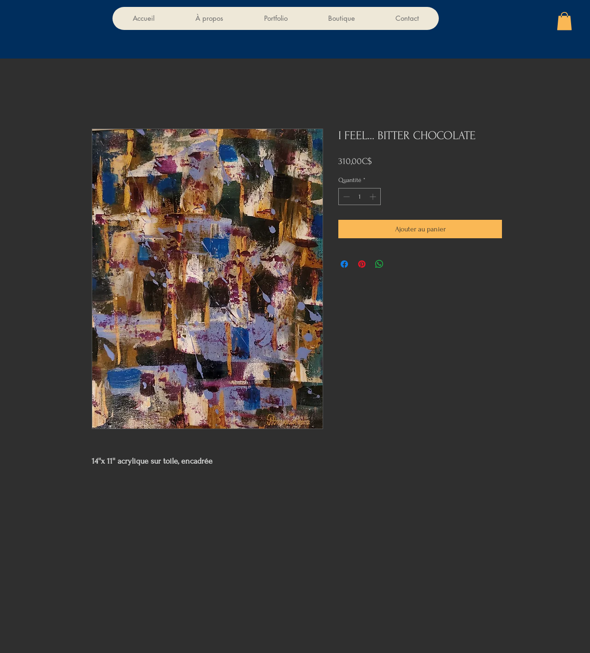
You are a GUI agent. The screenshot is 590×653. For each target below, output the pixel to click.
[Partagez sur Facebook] (344, 264)
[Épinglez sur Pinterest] (361, 264)
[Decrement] (345, 196)
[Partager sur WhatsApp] (379, 264)
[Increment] (373, 196)
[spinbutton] (359, 196)
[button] (564, 21)
